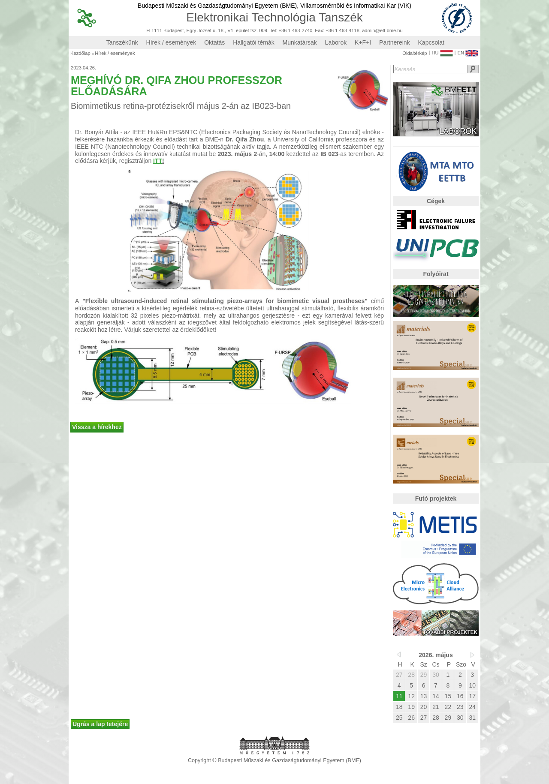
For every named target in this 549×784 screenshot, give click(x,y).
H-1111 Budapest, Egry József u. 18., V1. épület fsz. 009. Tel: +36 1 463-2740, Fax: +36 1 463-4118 (252, 30)
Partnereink (394, 42)
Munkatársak (300, 42)
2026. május (435, 655)
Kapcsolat (431, 42)
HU (441, 51)
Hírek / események (171, 42)
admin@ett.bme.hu (382, 30)
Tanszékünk (122, 42)
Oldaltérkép (414, 53)
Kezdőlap (80, 53)
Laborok (336, 42)
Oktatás (214, 42)
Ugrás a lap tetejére (100, 724)
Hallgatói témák (253, 42)
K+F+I (363, 42)
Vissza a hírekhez (97, 427)
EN (467, 51)
